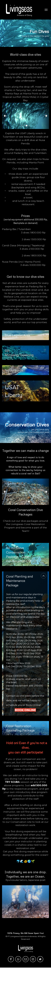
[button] (5, 116)
